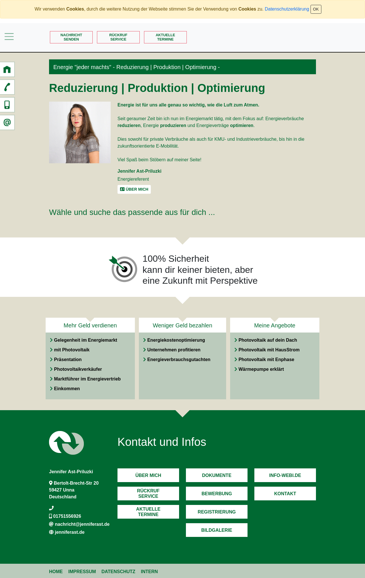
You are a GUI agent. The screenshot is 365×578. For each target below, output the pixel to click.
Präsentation (68, 359)
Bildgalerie (216, 530)
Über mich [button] (134, 189)
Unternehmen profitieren (173, 349)
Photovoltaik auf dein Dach (267, 340)
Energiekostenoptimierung (176, 340)
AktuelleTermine (165, 37)
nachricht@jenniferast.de (82, 524)
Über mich (148, 475)
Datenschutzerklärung (287, 9)
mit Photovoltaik (71, 349)
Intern (149, 571)
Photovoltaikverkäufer (78, 369)
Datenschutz (118, 571)
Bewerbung (217, 493)
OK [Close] (316, 9)
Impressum (82, 571)
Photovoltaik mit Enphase (266, 359)
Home (56, 571)
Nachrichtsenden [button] (71, 37)
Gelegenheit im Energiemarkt (85, 340)
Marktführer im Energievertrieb (87, 378)
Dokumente (216, 475)
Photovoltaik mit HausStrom (268, 349)
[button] (7, 69)
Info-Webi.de (285, 475)
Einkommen (67, 388)
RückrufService (118, 37)
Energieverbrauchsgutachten (178, 359)
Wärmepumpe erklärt (261, 369)
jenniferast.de (69, 532)
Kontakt (285, 493)
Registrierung (217, 511)
